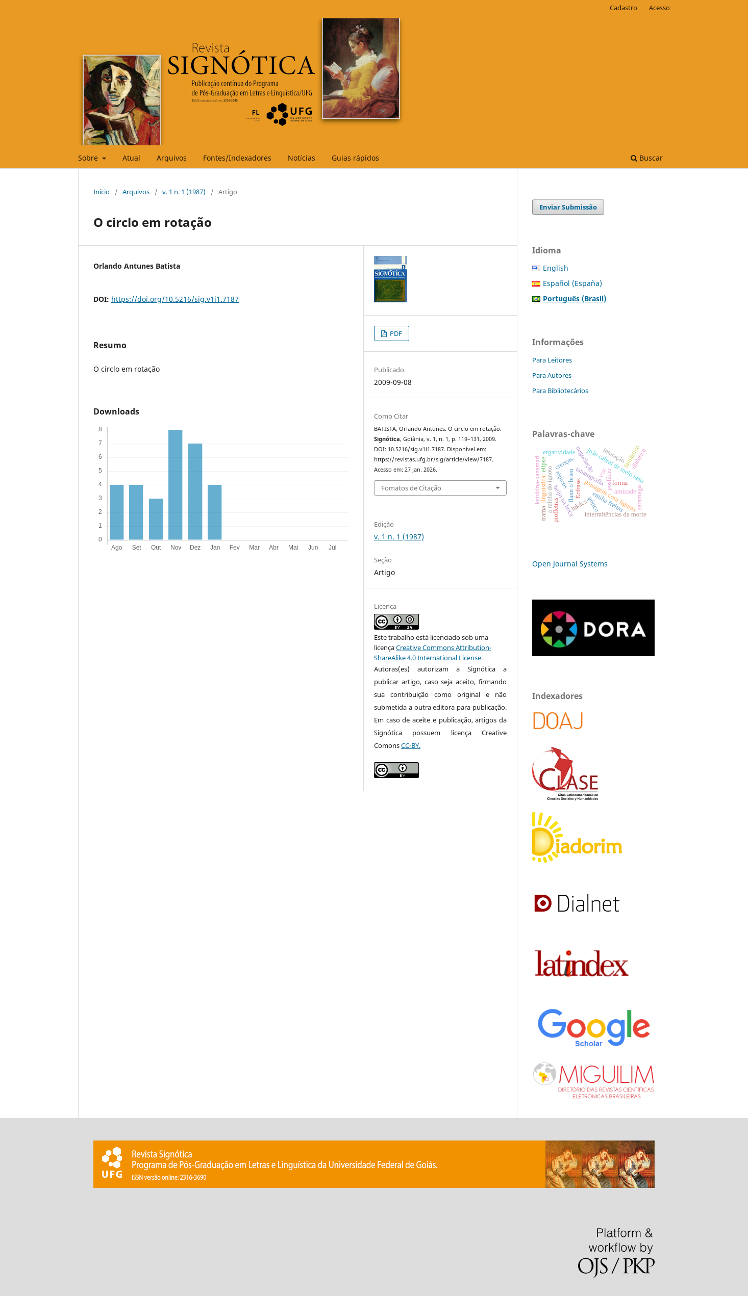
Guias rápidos (355, 158)
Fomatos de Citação (411, 488)
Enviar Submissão (568, 207)
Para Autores (551, 375)
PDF (395, 333)
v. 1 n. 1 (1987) (184, 191)
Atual (131, 158)
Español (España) (572, 283)
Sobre (89, 158)
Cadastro (623, 7)
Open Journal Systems (570, 563)
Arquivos (172, 158)
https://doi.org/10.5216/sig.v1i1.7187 (175, 299)
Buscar (647, 158)
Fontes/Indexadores (237, 158)
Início (101, 191)
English (555, 268)
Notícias (301, 158)
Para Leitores (552, 360)
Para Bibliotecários (560, 390)
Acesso (659, 7)
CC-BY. (410, 745)
